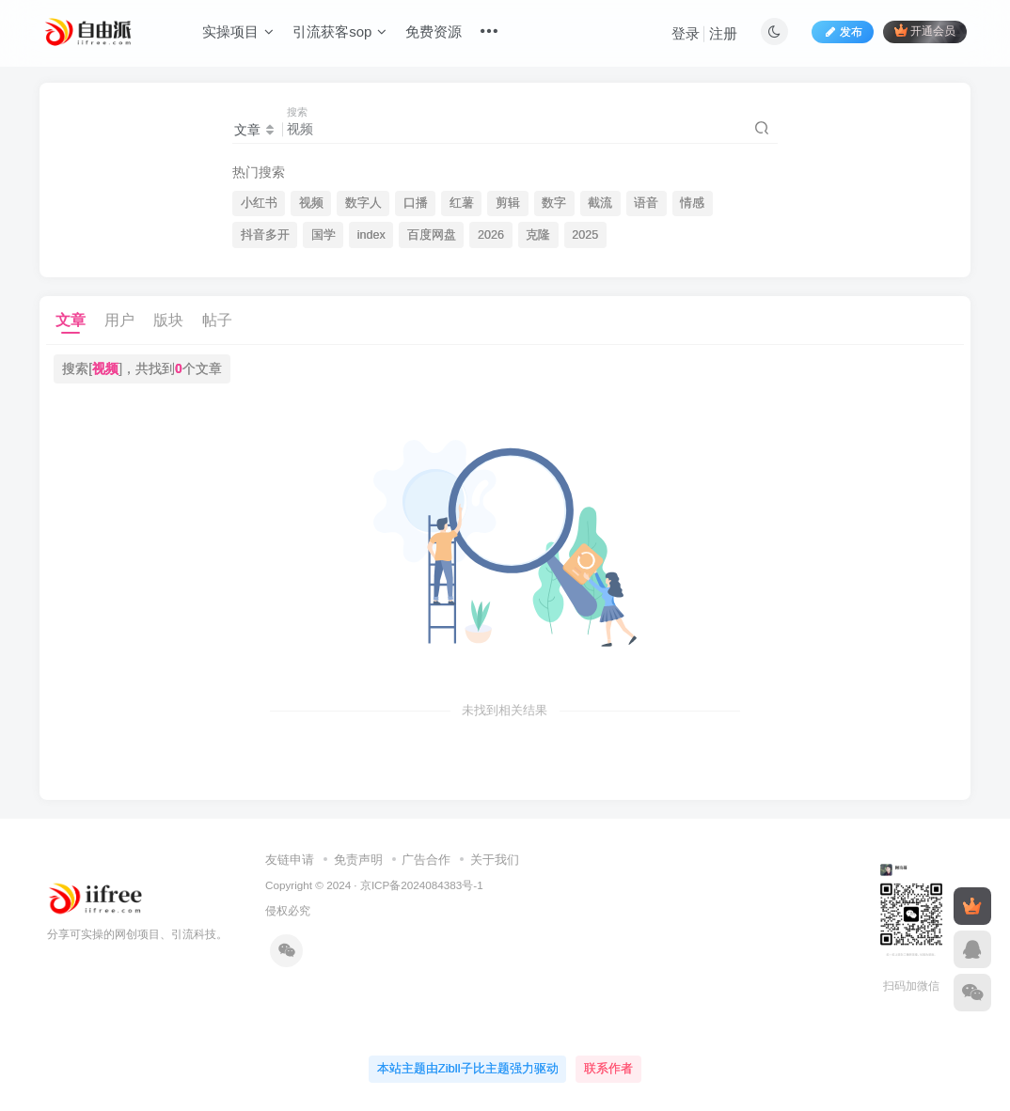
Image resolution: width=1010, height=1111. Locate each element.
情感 (692, 203)
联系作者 (608, 1068)
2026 (491, 235)
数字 (554, 203)
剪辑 (508, 203)
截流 (600, 203)
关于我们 (494, 860)
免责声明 (358, 860)
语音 (646, 203)
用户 (119, 320)
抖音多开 (265, 235)
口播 (415, 203)
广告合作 (426, 860)
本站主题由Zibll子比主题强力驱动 (468, 1068)
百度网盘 (431, 235)
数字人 (363, 203)
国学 (323, 235)
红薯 (462, 203)
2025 (585, 235)
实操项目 (238, 31)
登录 (685, 33)
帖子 (217, 320)
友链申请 (289, 860)
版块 (168, 320)
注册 (723, 33)
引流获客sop (339, 31)
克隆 (538, 235)
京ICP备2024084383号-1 (421, 885)
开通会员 (924, 30)
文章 (70, 320)
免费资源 (433, 31)
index (371, 235)
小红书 (259, 203)
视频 (311, 203)
